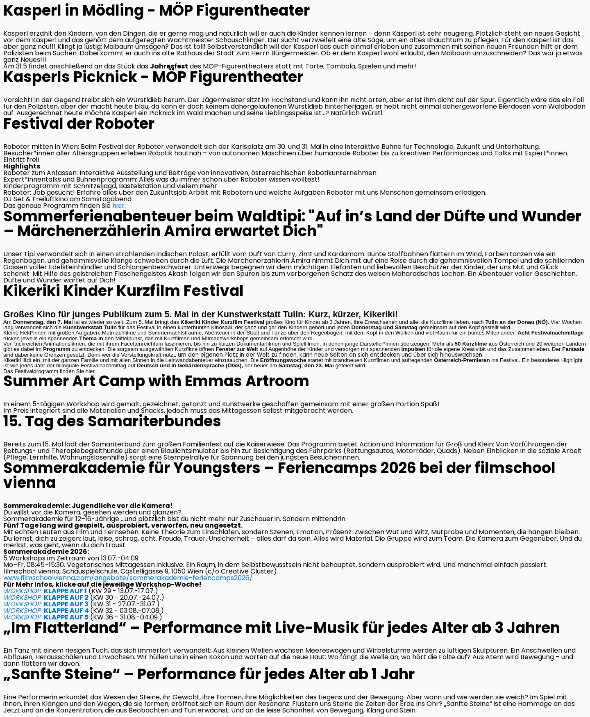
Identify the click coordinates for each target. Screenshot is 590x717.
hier (118, 205)
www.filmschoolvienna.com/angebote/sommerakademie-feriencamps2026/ (128, 578)
